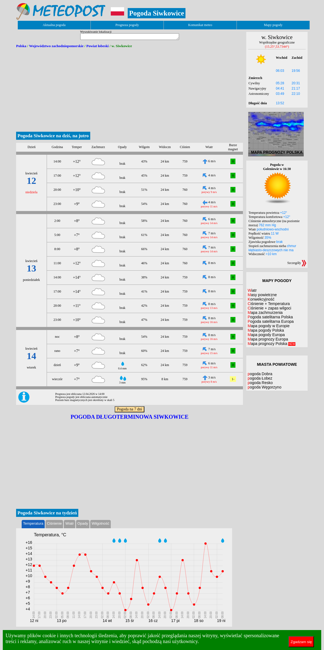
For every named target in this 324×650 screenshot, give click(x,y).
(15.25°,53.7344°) (277, 47)
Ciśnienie (54, 523)
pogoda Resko (260, 382)
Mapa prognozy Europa (268, 339)
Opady (82, 523)
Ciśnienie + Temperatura (269, 303)
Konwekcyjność (261, 299)
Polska (21, 46)
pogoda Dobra (260, 374)
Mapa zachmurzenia (265, 312)
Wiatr (69, 523)
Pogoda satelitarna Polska (270, 317)
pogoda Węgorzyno (264, 387)
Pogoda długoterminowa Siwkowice (130, 417)
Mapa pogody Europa (266, 334)
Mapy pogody (273, 25)
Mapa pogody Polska (266, 330)
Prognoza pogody (127, 25)
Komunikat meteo (200, 25)
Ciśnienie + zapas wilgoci (269, 308)
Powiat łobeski (97, 46)
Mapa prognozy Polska (271, 343)
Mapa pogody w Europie (269, 326)
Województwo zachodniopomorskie (56, 46)
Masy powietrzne (262, 295)
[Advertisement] (129, 90)
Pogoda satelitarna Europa (271, 321)
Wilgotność (100, 523)
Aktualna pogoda (54, 25)
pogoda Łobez (260, 378)
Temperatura (33, 523)
